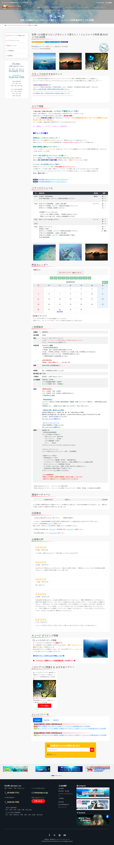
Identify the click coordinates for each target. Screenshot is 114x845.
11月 (80, 278)
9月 (71, 278)
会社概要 (61, 788)
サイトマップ (62, 807)
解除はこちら (53, 754)
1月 (89, 278)
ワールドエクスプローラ (11, 25)
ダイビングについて (99, 7)
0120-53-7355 (16, 77)
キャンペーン (70, 7)
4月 (52, 278)
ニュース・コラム (83, 7)
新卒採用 (61, 802)
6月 (60, 278)
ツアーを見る (44, 705)
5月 (56, 278)
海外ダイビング (56, 7)
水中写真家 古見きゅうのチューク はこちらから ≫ (50, 179)
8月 (67, 278)
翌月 (105, 282)
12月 (85, 278)
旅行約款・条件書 (63, 791)
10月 (75, 278)
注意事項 (9, 56)
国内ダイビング (43, 7)
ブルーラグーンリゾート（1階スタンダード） (70, 272)
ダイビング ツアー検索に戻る (15, 35)
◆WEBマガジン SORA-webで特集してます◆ (48, 656)
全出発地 (37, 720)
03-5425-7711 (16, 71)
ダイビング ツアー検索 (24, 25)
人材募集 (61, 798)
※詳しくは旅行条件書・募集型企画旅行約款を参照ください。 (51, 89)
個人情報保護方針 (63, 804)
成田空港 (46, 720)
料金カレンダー (11, 45)
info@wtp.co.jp (41, 793)
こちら (48, 518)
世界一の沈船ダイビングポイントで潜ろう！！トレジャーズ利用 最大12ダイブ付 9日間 (64, 726)
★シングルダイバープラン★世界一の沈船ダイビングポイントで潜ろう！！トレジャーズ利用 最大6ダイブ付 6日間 (72, 735)
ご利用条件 (9, 51)
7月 (63, 278)
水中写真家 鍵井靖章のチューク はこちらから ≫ (50, 181)
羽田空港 (56, 720)
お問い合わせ (38, 801)
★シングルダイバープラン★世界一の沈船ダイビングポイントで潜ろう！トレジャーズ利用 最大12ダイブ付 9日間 (72, 728)
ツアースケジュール (12, 40)
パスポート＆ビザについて (65, 795)
